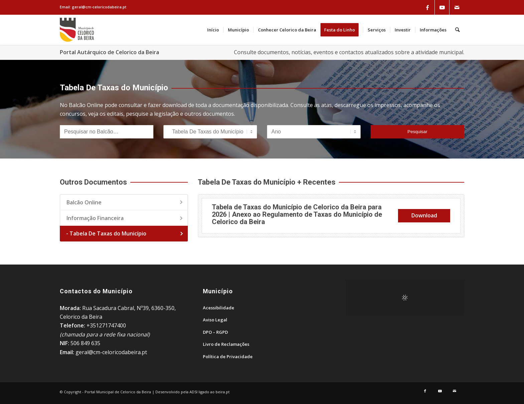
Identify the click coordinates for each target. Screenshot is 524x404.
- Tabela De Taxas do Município (106, 233)
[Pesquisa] (457, 30)
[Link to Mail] (456, 7)
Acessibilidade (218, 308)
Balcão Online (84, 202)
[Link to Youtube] (442, 7)
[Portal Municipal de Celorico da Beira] (77, 30)
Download (424, 215)
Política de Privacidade (228, 357)
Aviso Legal (215, 320)
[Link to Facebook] (427, 7)
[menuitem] (213, 30)
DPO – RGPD (215, 332)
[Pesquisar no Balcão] (106, 131)
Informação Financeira (95, 218)
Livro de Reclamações (226, 344)
